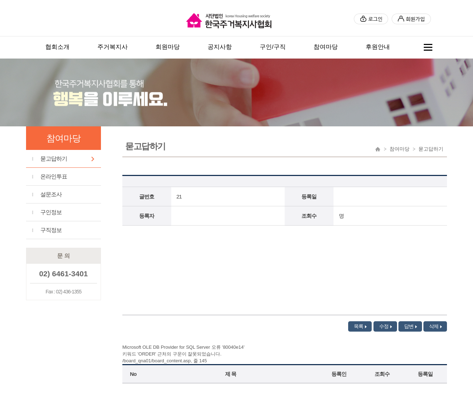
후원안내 (378, 47)
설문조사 (51, 194)
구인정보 (51, 212)
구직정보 (51, 230)
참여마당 (326, 47)
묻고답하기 (53, 159)
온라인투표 (53, 176)
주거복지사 (112, 47)
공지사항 (220, 47)
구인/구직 (273, 47)
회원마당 (168, 47)
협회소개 (57, 47)
